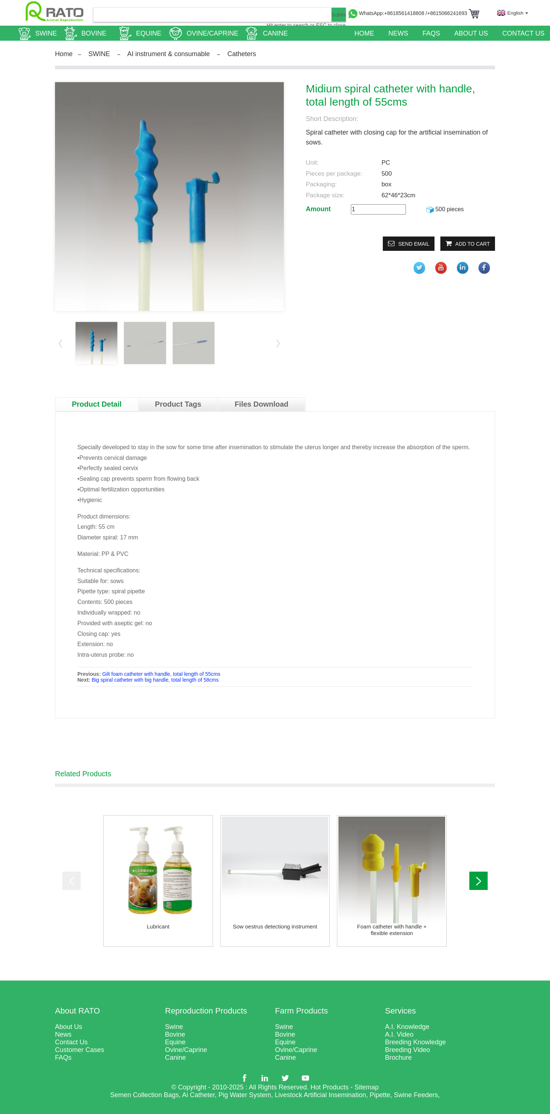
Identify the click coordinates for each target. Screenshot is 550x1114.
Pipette (380, 1095)
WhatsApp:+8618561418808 (392, 13)
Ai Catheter (198, 1095)
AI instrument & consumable (168, 54)
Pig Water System (245, 1095)
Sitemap (367, 1087)
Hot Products (330, 1087)
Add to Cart (472, 244)
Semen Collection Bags (144, 1095)
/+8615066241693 (447, 13)
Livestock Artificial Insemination (320, 1095)
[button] (278, 343)
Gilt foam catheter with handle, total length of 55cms (161, 674)
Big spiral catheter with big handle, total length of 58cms (155, 680)
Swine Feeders (416, 1095)
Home (64, 54)
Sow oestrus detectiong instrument (275, 926)
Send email (413, 244)
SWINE (99, 54)
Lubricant (158, 926)
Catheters (241, 54)
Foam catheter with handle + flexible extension (392, 929)
